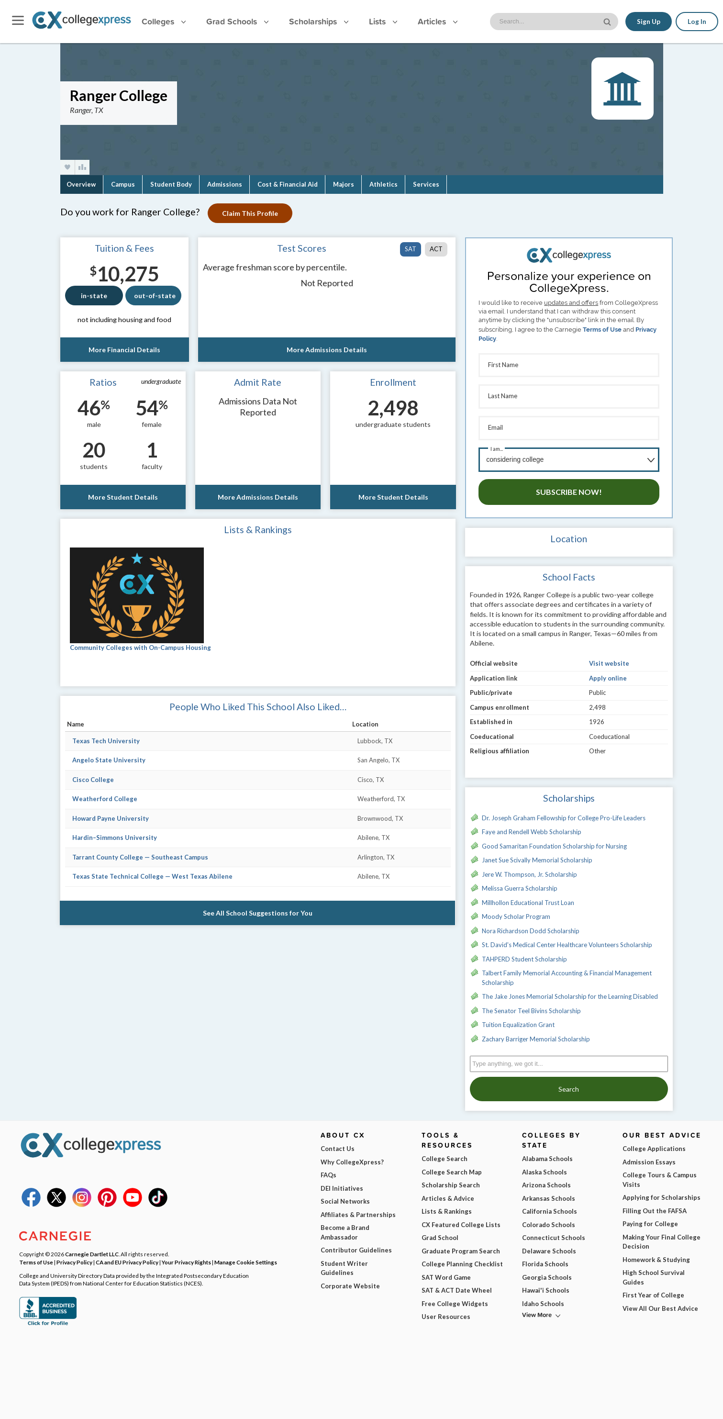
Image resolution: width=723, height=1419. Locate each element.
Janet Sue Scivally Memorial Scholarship (537, 855)
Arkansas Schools (548, 1193)
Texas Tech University (106, 741)
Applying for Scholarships (662, 1192)
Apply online (608, 673)
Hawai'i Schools (545, 1285)
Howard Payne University (110, 818)
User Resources (446, 1311)
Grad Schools (237, 21)
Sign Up (648, 21)
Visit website (609, 658)
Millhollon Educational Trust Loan (528, 897)
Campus (123, 184)
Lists (383, 21)
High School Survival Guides (654, 1272)
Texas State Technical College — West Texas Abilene (152, 876)
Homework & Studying (656, 1254)
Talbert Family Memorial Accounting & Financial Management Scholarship (567, 972)
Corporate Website (350, 1281)
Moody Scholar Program (516, 911)
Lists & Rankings (447, 1206)
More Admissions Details (327, 350)
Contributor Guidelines (356, 1245)
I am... (496, 445)
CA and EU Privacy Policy (127, 1256)
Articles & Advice (448, 1193)
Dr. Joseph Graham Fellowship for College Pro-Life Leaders (563, 812)
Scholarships (318, 21)
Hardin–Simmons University (114, 837)
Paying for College (650, 1218)
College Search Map (452, 1167)
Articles (437, 21)
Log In (697, 21)
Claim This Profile (251, 213)
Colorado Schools (548, 1219)
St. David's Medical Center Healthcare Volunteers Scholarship (567, 939)
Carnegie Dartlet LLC (92, 1248)
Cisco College (93, 779)
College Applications (654, 1143)
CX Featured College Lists (461, 1219)
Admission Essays (649, 1157)
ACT (436, 249)
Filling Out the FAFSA (655, 1205)
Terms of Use (602, 329)
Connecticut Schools (553, 1232)
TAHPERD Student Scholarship (524, 954)
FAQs (328, 1169)
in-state (94, 295)
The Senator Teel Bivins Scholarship (531, 1005)
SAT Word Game (446, 1272)
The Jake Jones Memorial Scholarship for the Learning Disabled (570, 991)
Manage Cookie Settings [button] (245, 1256)
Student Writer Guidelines (344, 1263)
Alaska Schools (544, 1167)
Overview (81, 184)
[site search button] (608, 21)
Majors (343, 184)
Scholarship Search (451, 1180)
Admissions (224, 184)
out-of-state (155, 295)
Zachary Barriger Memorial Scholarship (536, 1034)
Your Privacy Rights (186, 1256)
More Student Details (123, 497)
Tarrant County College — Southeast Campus (140, 857)
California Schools (549, 1206)
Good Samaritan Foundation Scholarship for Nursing (554, 841)
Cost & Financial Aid (287, 184)
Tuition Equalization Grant (518, 1019)
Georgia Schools (547, 1272)
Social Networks (345, 1196)
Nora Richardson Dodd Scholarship (530, 925)
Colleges (164, 21)
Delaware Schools (549, 1246)
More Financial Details (124, 350)
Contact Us (338, 1143)
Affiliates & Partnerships (358, 1209)
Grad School (440, 1232)
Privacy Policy (74, 1256)
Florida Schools (545, 1259)
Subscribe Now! (569, 486)
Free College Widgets (455, 1298)
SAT (410, 249)
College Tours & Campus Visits (660, 1174)
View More (537, 1309)
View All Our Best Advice (660, 1303)
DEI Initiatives (342, 1183)
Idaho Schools (543, 1298)
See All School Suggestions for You (257, 913)
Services (426, 184)
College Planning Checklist (462, 1259)
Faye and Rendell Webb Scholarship (531, 826)
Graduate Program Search (461, 1246)
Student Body (171, 184)
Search (568, 1084)
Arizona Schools (546, 1180)
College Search (444, 1153)
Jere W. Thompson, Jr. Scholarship (529, 869)
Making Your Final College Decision (662, 1236)
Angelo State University (108, 760)
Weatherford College (104, 799)
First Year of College (653, 1290)
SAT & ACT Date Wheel (457, 1285)
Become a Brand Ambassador (345, 1227)
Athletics (383, 184)
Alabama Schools (547, 1153)
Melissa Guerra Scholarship (519, 883)
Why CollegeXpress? (352, 1157)
